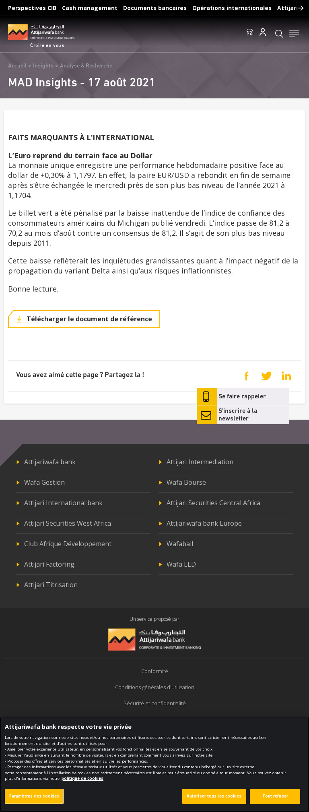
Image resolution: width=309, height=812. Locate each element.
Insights (43, 66)
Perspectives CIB (32, 8)
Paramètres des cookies (34, 797)
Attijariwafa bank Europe (204, 523)
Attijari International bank (63, 502)
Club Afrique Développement (67, 543)
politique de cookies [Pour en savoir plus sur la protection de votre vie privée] (82, 779)
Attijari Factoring (49, 564)
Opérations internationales (232, 8)
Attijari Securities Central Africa (213, 502)
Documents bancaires (155, 8)
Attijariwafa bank (50, 461)
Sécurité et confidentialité (155, 703)
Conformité (154, 671)
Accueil (17, 66)
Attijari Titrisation (51, 584)
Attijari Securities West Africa (67, 523)
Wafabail (180, 543)
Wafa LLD (181, 564)
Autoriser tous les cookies (214, 797)
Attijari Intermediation (200, 461)
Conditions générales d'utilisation (154, 687)
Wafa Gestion (44, 482)
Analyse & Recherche (86, 66)
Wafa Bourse (186, 482)
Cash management (89, 8)
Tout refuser (275, 797)
